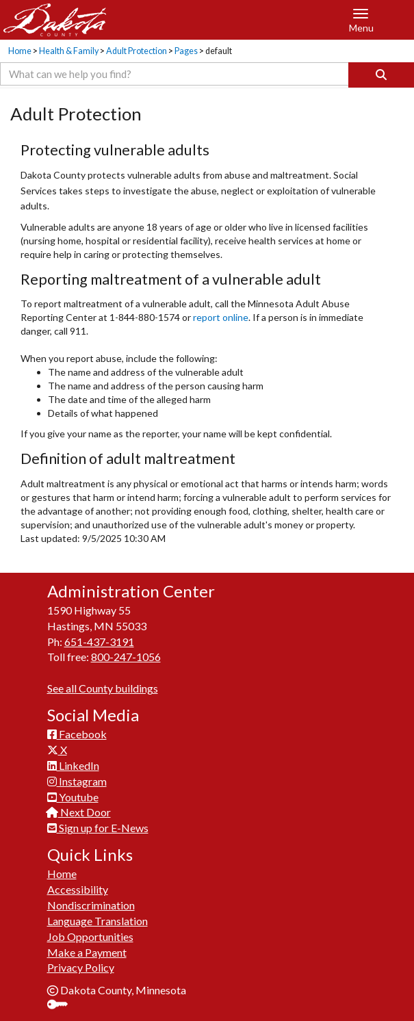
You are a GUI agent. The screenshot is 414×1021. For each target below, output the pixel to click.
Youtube (73, 796)
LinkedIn (73, 765)
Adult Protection (136, 51)
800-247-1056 (126, 656)
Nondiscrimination (91, 905)
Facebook (77, 733)
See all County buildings (102, 688)
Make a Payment (87, 952)
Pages (186, 51)
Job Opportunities (90, 936)
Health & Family (69, 51)
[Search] (381, 75)
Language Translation (97, 920)
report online (220, 317)
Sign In (62, 1005)
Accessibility (77, 889)
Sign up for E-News (97, 827)
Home (19, 51)
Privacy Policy (80, 967)
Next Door (79, 811)
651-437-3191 (99, 641)
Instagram (77, 781)
